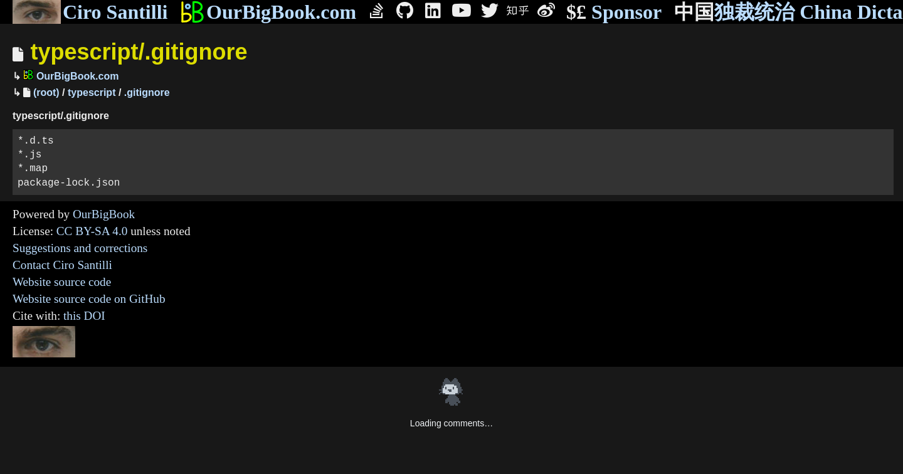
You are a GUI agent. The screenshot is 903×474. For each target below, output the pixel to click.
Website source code (62, 281)
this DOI (84, 315)
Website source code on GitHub (89, 298)
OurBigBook (104, 214)
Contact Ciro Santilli (62, 264)
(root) (46, 92)
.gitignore (147, 92)
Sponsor (614, 12)
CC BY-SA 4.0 (92, 231)
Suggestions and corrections (80, 248)
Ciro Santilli (90, 12)
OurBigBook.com (268, 12)
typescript (91, 92)
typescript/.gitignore (138, 52)
